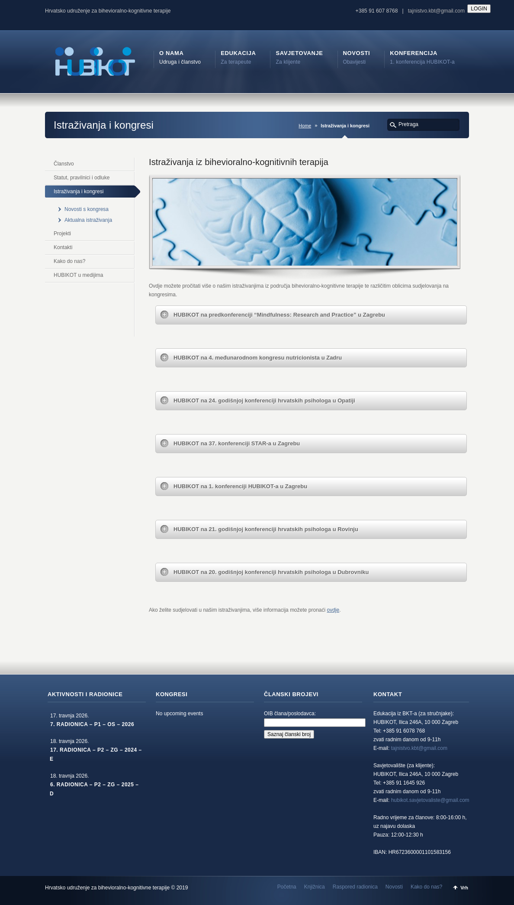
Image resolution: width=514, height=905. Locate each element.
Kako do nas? (426, 887)
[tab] (311, 314)
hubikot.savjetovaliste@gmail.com (430, 800)
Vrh (464, 887)
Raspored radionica (355, 887)
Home (305, 125)
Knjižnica (314, 887)
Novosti (394, 887)
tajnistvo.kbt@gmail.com (436, 11)
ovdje (333, 610)
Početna (286, 887)
